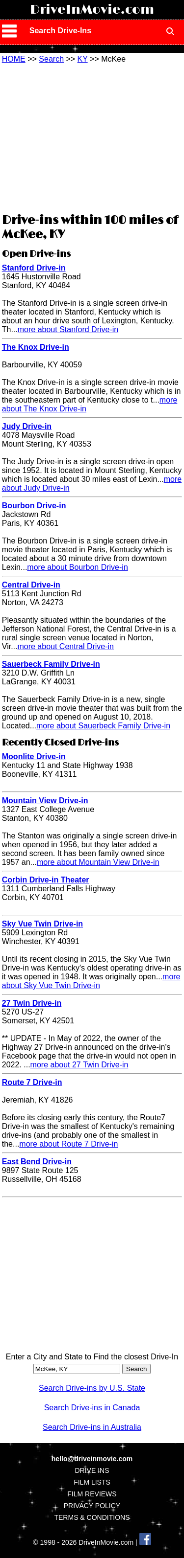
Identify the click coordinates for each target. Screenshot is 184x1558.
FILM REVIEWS (91, 1494)
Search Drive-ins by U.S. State (92, 1388)
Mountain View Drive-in (45, 800)
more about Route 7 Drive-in (68, 1144)
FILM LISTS (92, 1482)
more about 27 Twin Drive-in (79, 1065)
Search (51, 59)
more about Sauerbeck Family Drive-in (103, 726)
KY (83, 59)
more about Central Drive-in (65, 646)
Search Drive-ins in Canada (92, 1407)
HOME (14, 59)
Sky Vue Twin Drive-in (42, 924)
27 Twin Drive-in (32, 1003)
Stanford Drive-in (34, 268)
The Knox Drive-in (35, 347)
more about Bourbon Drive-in (77, 567)
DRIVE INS (92, 1470)
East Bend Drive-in (37, 1161)
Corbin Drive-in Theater (45, 880)
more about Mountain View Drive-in (98, 862)
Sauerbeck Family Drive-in (51, 664)
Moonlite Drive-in (34, 756)
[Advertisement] (92, 136)
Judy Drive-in (27, 426)
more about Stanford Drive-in (68, 329)
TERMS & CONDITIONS (92, 1517)
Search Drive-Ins (60, 30)
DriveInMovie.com (92, 10)
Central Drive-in (31, 585)
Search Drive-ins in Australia (92, 1427)
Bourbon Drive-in (34, 505)
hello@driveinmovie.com (92, 1459)
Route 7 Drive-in (32, 1082)
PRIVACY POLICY (92, 1506)
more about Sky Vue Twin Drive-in (91, 981)
